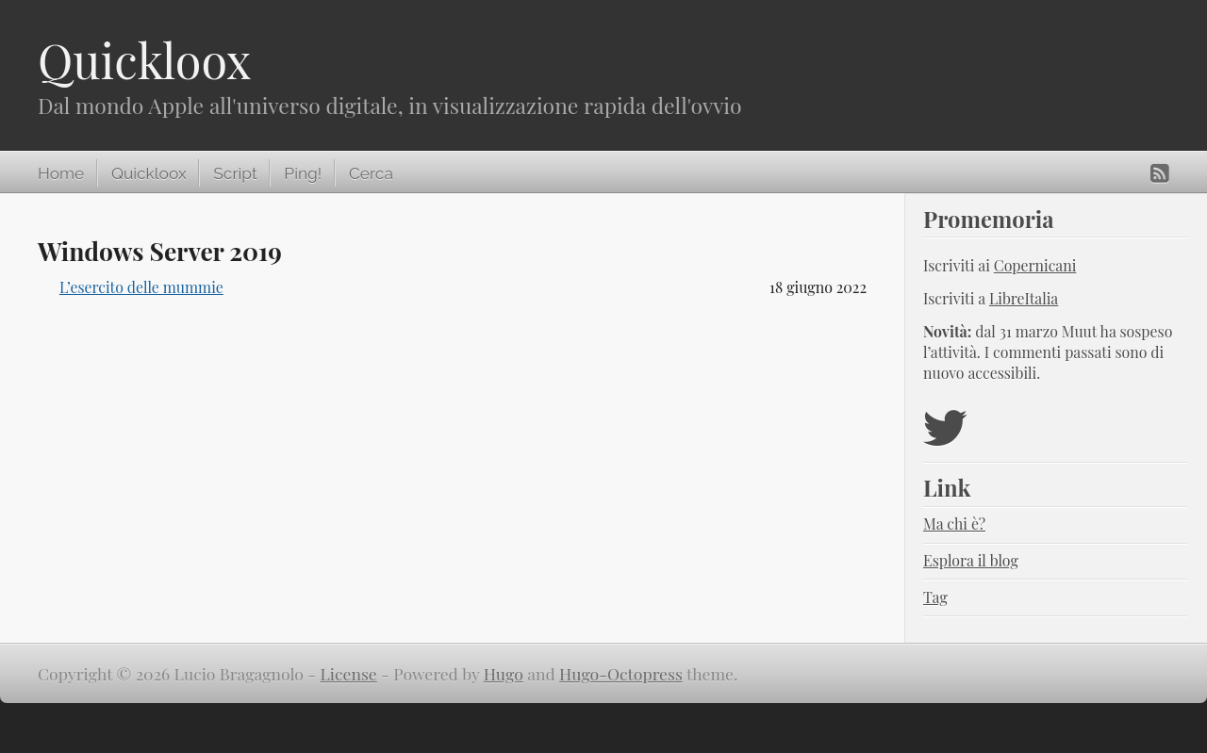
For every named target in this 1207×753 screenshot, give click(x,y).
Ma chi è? (954, 523)
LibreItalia (1023, 298)
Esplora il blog (970, 560)
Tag (935, 597)
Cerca (371, 173)
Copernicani (1035, 265)
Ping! (303, 173)
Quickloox (144, 59)
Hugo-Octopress (621, 673)
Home (61, 173)
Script (234, 173)
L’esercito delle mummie (141, 287)
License (349, 673)
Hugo (503, 673)
